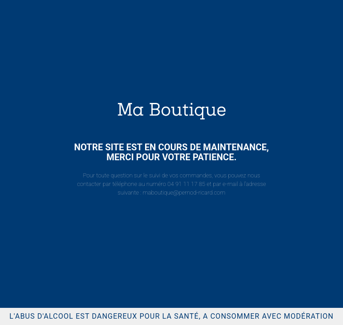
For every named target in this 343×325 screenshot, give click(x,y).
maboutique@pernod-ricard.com (184, 192)
